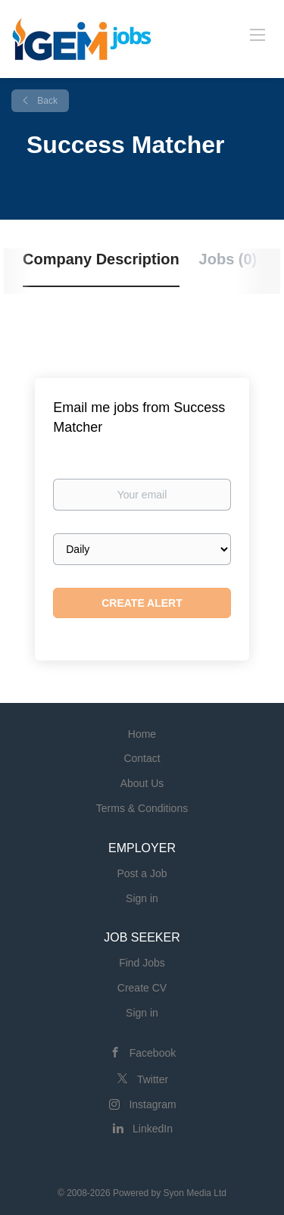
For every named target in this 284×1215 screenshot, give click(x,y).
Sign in (142, 898)
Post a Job (142, 873)
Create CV (142, 988)
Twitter (152, 1079)
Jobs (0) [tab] (228, 259)
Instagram (152, 1104)
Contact (141, 758)
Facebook (153, 1053)
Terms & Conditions (142, 808)
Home (142, 734)
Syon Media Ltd (195, 1193)
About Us (142, 783)
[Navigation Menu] (257, 34)
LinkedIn (153, 1129)
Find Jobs (142, 963)
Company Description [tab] (101, 259)
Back (46, 100)
